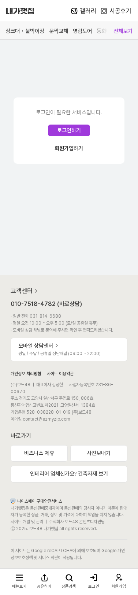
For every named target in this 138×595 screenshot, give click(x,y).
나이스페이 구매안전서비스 (36, 501)
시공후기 (116, 11)
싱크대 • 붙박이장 (24, 30)
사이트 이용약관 (60, 373)
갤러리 (83, 11)
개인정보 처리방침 (26, 373)
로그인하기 (69, 130)
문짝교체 (58, 30)
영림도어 (82, 30)
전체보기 (123, 30)
